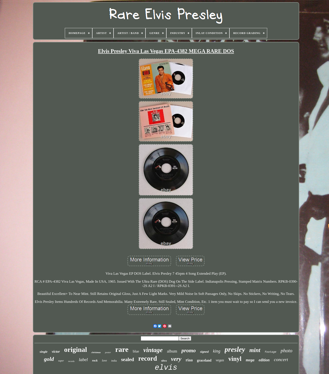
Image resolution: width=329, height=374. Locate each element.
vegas (220, 360)
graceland (204, 360)
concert (281, 359)
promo (188, 350)
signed (204, 351)
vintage (153, 349)
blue (136, 351)
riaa (189, 360)
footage (270, 352)
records (71, 361)
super (61, 360)
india (114, 360)
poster (108, 352)
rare (122, 349)
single (44, 351)
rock (95, 360)
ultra (164, 360)
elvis (166, 367)
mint (254, 350)
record (147, 358)
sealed (127, 359)
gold (49, 359)
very (176, 359)
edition (264, 360)
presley (235, 349)
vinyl (234, 358)
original (75, 349)
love (104, 360)
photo (287, 350)
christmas (96, 352)
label (83, 359)
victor (56, 351)
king (216, 351)
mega (250, 360)
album (172, 351)
